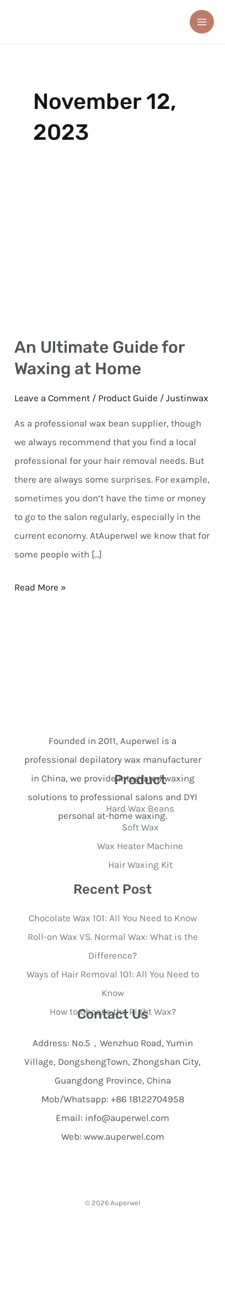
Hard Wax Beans (140, 808)
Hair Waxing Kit (140, 864)
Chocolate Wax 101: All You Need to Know (113, 917)
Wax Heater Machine (140, 845)
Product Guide (128, 397)
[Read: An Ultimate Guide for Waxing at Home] (112, 256)
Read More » (40, 585)
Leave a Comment (52, 397)
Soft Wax (140, 827)
